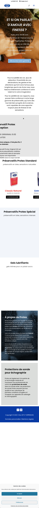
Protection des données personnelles (19, 506)
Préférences (19, 502)
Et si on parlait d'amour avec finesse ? (19, 25)
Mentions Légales (28, 419)
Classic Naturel (13, 190)
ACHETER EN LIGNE (12, 197)
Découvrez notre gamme (19, 61)
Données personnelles (13, 419)
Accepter (19, 494)
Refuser (19, 498)
